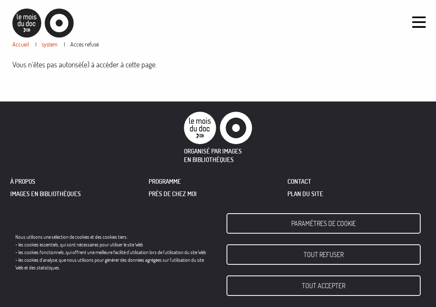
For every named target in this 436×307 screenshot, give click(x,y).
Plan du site (305, 194)
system (49, 44)
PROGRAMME (165, 181)
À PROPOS (22, 181)
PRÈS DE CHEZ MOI (173, 194)
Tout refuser (324, 254)
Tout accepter (323, 285)
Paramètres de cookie (323, 223)
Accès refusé (84, 44)
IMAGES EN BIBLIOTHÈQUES (45, 194)
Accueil (20, 44)
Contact (299, 181)
